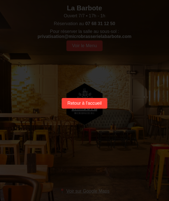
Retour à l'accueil (84, 103)
